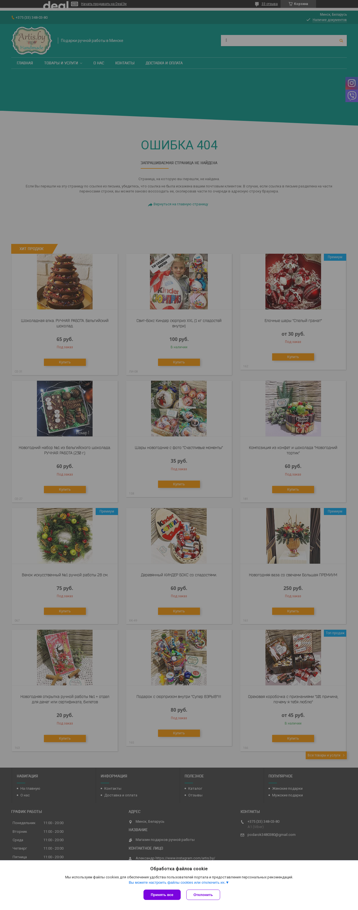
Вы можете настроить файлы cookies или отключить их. (177, 882)
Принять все (162, 895)
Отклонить (203, 895)
